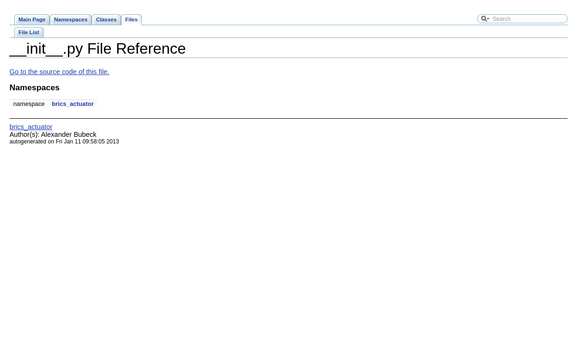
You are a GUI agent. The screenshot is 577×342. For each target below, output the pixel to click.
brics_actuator (72, 103)
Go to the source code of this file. (59, 72)
